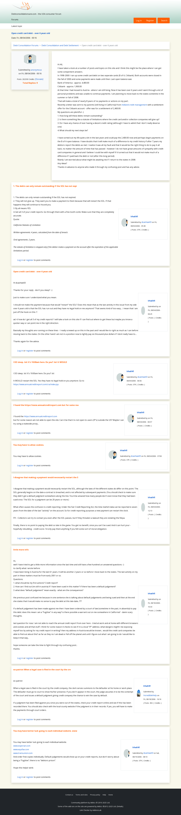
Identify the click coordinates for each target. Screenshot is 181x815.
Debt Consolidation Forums (25, 45)
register (29, 260)
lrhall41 (134, 216)
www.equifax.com (21, 749)
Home (110, 795)
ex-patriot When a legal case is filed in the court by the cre (42, 669)
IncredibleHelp (150, 695)
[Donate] (39, 79)
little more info (21, 549)
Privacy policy (95, 795)
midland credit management (134, 104)
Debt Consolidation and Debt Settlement (60, 45)
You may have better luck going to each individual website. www (45, 731)
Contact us (69, 795)
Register (150, 20)
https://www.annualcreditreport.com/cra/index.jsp (36, 384)
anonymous (36, 69)
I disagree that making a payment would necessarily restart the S (45, 477)
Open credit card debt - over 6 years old (30, 33)
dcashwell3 (146, 222)
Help (104, 795)
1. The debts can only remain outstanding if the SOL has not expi (45, 186)
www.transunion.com (22, 753)
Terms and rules (82, 795)
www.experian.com (21, 745)
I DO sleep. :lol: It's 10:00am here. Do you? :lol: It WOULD (40, 362)
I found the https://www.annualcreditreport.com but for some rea (46, 405)
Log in (139, 20)
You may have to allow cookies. (28, 445)
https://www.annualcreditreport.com (40, 416)
